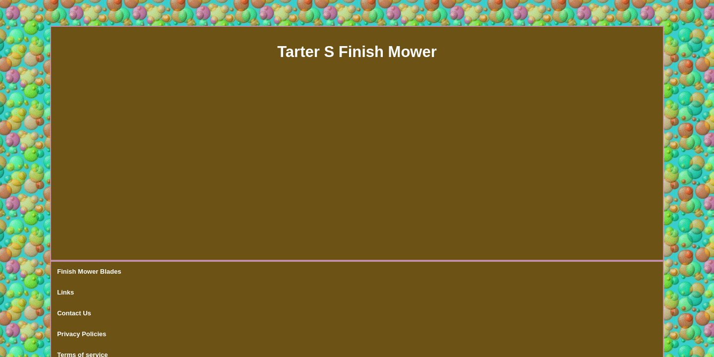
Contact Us (182, 272)
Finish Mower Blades (89, 272)
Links (142, 272)
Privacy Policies (236, 272)
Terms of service (299, 272)
